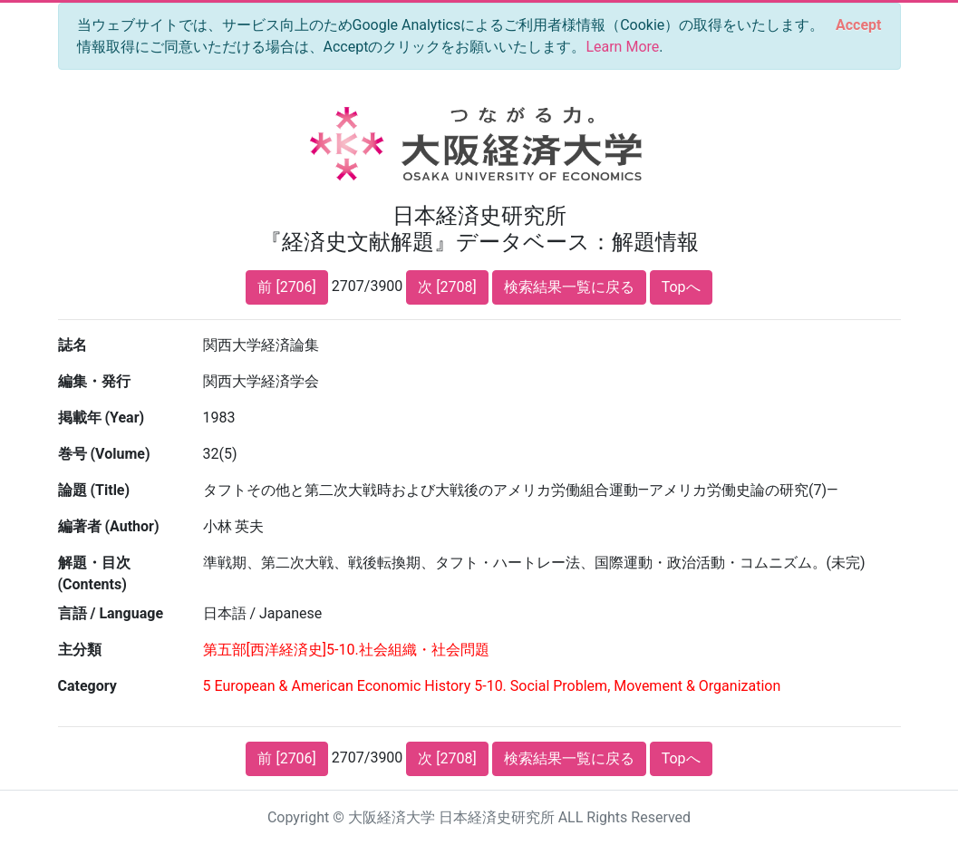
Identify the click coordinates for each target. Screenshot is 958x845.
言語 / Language (111, 613)
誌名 (72, 345)
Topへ (681, 287)
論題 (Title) (94, 490)
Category (87, 685)
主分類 (80, 649)
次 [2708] (447, 287)
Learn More (622, 46)
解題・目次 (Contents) (94, 573)
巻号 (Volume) (104, 453)
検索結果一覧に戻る (569, 287)
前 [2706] (286, 287)
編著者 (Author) (109, 526)
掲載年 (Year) (101, 417)
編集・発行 (94, 381)
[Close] (858, 25)
